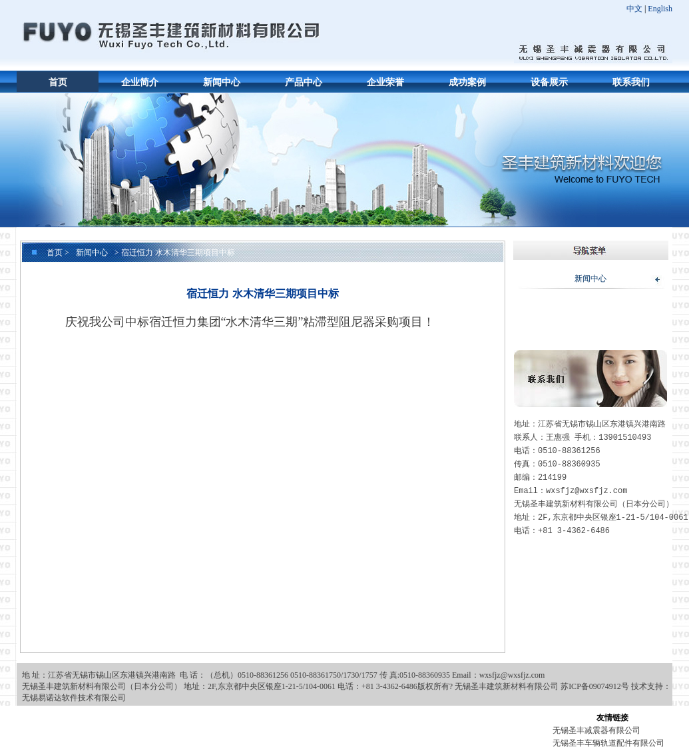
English (660, 8)
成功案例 (467, 82)
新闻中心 (221, 82)
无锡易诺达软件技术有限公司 (74, 697)
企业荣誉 (385, 82)
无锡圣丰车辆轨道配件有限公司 (608, 743)
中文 (634, 8)
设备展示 (549, 82)
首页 (58, 82)
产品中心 (303, 82)
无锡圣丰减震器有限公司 (596, 730)
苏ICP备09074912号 (595, 686)
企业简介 (139, 82)
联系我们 (631, 82)
